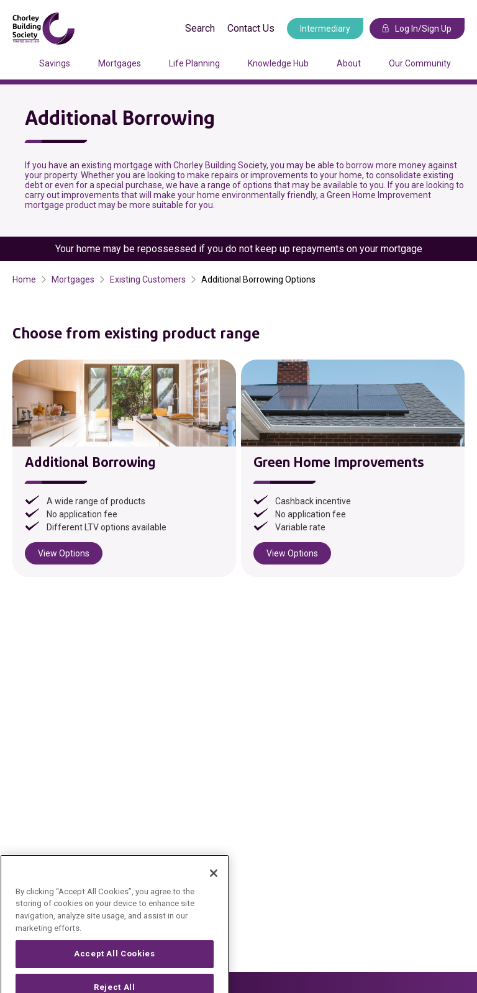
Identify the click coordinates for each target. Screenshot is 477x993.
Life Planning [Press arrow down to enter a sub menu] (194, 63)
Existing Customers (148, 279)
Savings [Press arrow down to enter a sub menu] (54, 63)
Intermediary (325, 29)
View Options (63, 553)
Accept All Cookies (114, 967)
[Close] (213, 886)
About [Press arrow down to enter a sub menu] (349, 63)
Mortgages (73, 279)
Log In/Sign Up (417, 29)
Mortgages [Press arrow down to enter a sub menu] (119, 63)
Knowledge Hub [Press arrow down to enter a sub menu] (278, 63)
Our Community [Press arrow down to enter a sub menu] (420, 63)
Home (24, 279)
